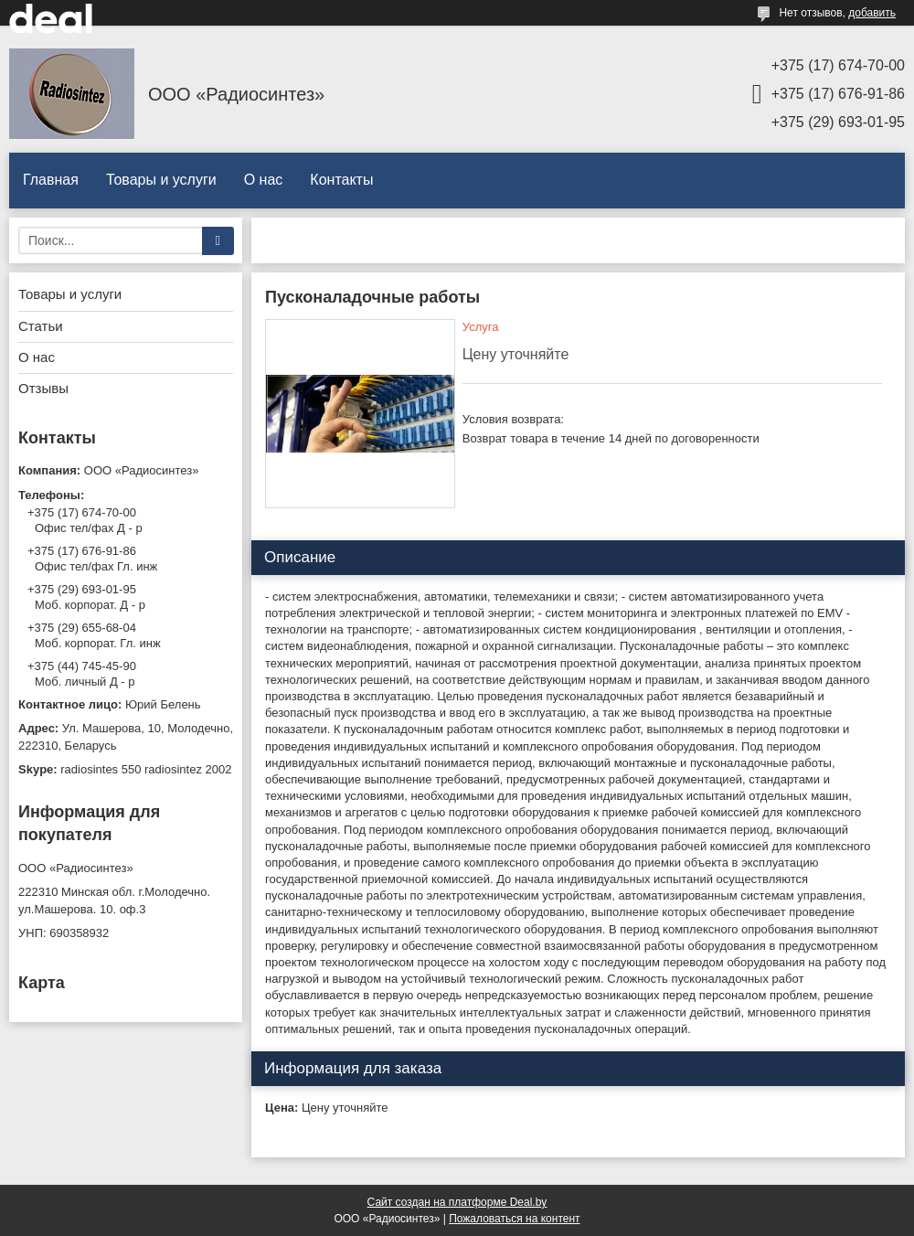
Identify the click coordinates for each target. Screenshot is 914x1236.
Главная (51, 179)
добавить (872, 12)
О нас (263, 179)
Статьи (40, 326)
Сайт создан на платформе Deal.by (457, 1202)
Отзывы (43, 388)
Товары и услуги (161, 179)
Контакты (341, 179)
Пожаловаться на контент (514, 1218)
